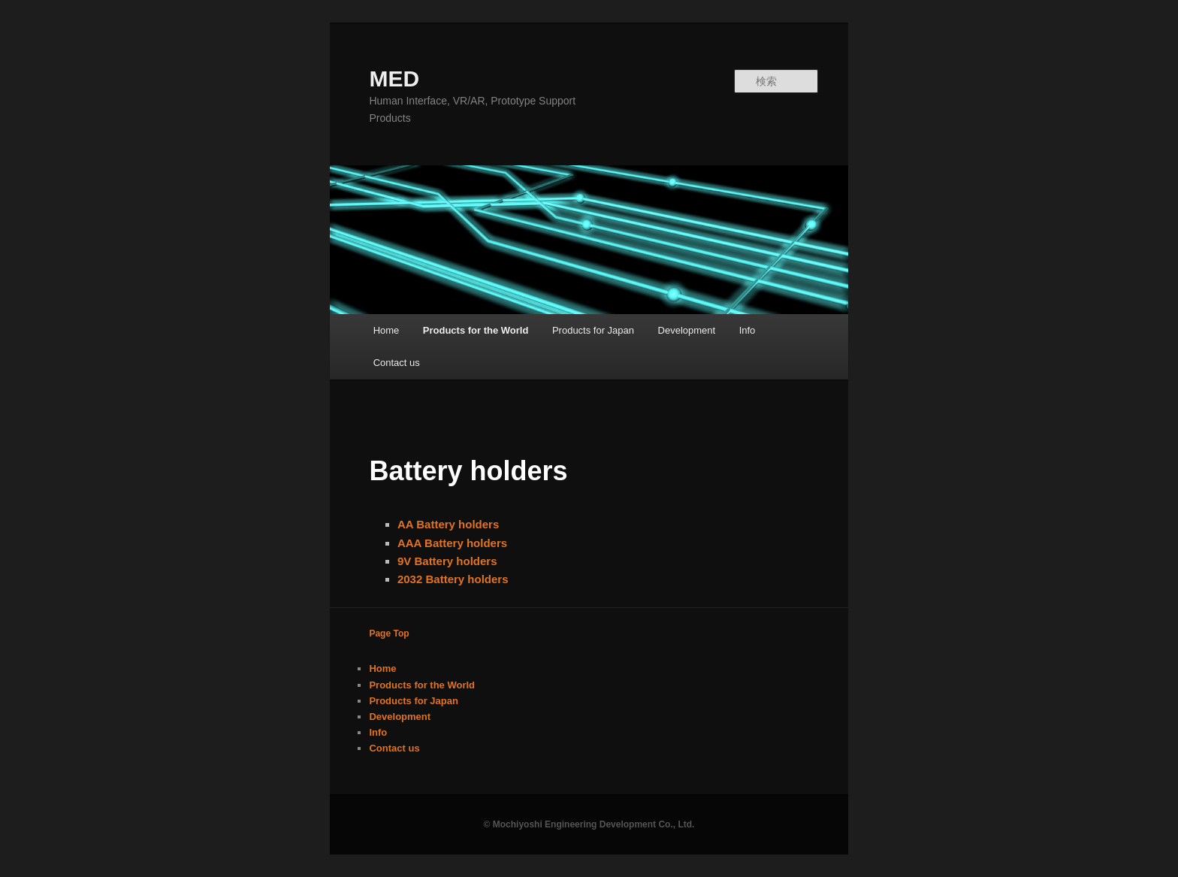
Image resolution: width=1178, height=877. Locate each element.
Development (687, 330)
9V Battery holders (447, 561)
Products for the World (476, 330)
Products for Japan (593, 330)
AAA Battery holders (452, 543)
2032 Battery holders (453, 579)
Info (747, 330)
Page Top (389, 633)
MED (394, 78)
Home (386, 330)
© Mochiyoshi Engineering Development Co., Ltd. (589, 824)
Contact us (396, 362)
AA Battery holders (448, 524)
